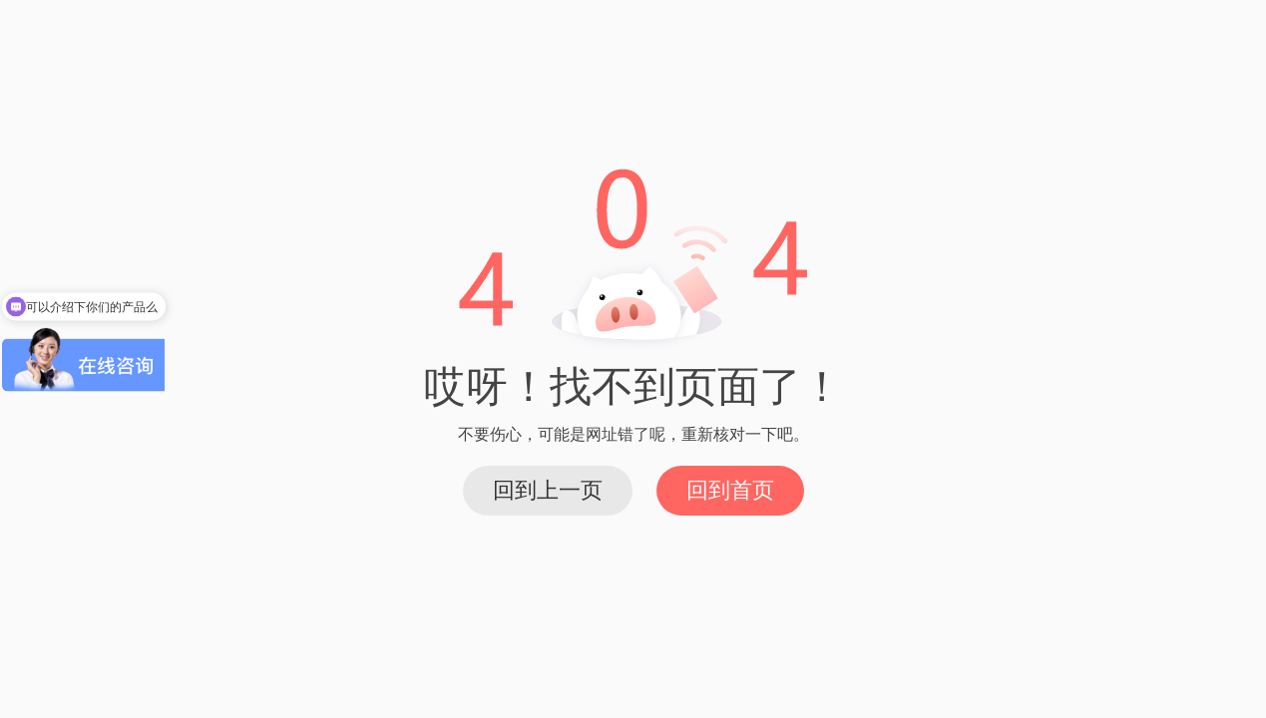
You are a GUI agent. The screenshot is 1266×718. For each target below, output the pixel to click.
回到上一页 (548, 490)
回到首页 (730, 490)
